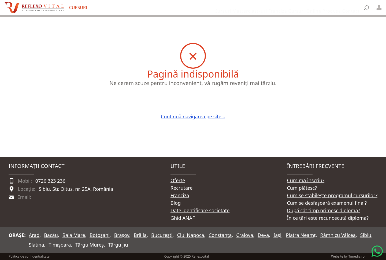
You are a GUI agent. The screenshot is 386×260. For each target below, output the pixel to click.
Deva (263, 235)
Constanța (220, 235)
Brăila (140, 235)
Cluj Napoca (190, 235)
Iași (277, 235)
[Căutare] (366, 7)
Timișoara (60, 244)
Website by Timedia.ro (348, 256)
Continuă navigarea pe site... (193, 116)
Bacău (51, 235)
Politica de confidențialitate (29, 256)
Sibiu (365, 235)
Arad (34, 235)
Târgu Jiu (118, 244)
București (162, 235)
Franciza (179, 195)
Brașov (121, 235)
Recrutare (181, 188)
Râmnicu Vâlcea (338, 235)
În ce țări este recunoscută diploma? (328, 218)
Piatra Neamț (301, 235)
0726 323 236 (50, 181)
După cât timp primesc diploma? (323, 210)
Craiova (244, 235)
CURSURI (78, 7)
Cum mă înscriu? (305, 180)
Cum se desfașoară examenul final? (327, 203)
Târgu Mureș (89, 244)
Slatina (36, 244)
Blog (175, 203)
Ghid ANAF (182, 218)
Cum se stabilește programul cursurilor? (332, 195)
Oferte (177, 180)
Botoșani (99, 235)
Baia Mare (73, 235)
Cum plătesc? (302, 188)
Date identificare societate (199, 210)
